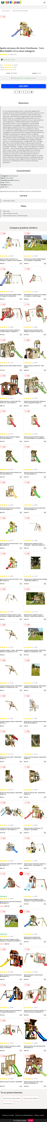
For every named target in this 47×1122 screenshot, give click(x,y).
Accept (30, 1120)
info (21, 263)
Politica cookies (39, 1115)
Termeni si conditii (8, 1115)
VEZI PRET (23, 86)
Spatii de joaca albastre (30, 1098)
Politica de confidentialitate (24, 1115)
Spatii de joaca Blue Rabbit (20, 11)
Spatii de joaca (6, 11)
